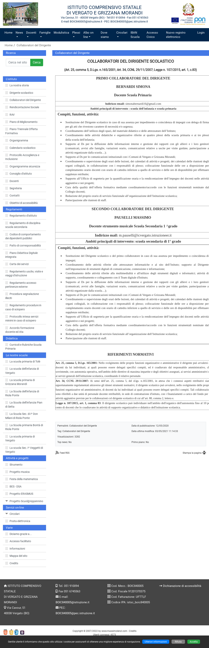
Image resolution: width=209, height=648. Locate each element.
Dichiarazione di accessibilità (182, 586)
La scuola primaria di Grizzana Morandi (20, 382)
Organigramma (16, 140)
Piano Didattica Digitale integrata (21, 254)
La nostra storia (17, 85)
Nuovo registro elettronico (176, 35)
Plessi (76, 32)
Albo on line (88, 35)
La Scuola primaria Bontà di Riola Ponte (24, 427)
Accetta (194, 641)
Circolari (121, 32)
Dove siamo (105, 35)
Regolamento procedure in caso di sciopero (23, 307)
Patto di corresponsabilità (23, 245)
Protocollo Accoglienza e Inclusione (22, 157)
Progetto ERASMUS (19, 493)
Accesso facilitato (18, 541)
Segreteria (13, 188)
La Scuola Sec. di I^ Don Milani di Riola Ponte (21, 415)
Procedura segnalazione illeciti (22, 295)
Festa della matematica (21, 479)
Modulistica (61, 32)
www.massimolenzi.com (114, 630)
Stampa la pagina (192, 452)
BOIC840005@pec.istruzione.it (75, 613)
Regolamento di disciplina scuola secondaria (22, 224)
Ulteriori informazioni (156, 641)
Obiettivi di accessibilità (21, 202)
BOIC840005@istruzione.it (72, 602)
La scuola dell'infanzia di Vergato (22, 370)
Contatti (12, 195)
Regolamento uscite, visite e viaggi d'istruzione (24, 273)
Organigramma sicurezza (22, 166)
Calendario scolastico (20, 147)
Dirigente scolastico (19, 92)
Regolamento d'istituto (21, 215)
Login (201, 32)
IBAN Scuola (135, 35)
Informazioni (15, 548)
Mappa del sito (16, 555)
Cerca (37, 62)
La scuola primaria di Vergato (20, 438)
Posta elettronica (17, 521)
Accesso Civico (152, 35)
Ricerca (11, 53)
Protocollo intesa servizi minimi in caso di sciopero (21, 318)
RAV (10, 114)
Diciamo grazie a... (18, 534)
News (19, 32)
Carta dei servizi (17, 264)
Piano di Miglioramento (21, 121)
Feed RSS (64, 452)
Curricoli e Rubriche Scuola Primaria (23, 346)
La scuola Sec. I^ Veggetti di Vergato (24, 449)
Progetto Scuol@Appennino (24, 501)
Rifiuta (178, 641)
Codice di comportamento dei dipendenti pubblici (23, 236)
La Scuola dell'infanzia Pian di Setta (23, 404)
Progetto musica (17, 471)
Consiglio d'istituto (18, 173)
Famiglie (45, 32)
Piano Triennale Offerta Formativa (21, 131)
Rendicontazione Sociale (22, 107)
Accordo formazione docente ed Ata (19, 329)
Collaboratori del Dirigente (34, 45)
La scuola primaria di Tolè (22, 361)
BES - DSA (13, 486)
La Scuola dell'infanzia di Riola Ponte (22, 393)
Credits (11, 563)
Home (8, 32)
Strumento (13, 464)
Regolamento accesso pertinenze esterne (20, 284)
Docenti (31, 32)
